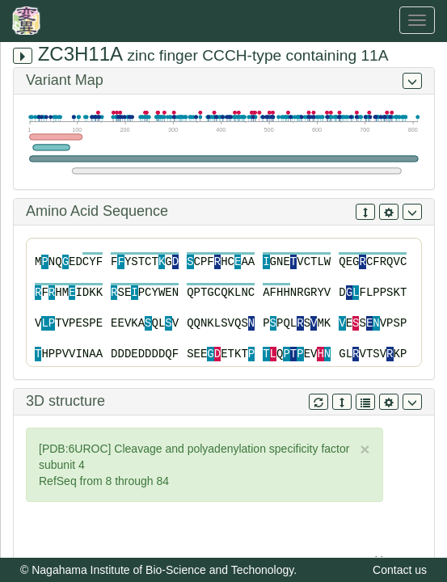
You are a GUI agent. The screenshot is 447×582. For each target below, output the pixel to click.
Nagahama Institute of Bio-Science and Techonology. (164, 569)
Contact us (400, 569)
